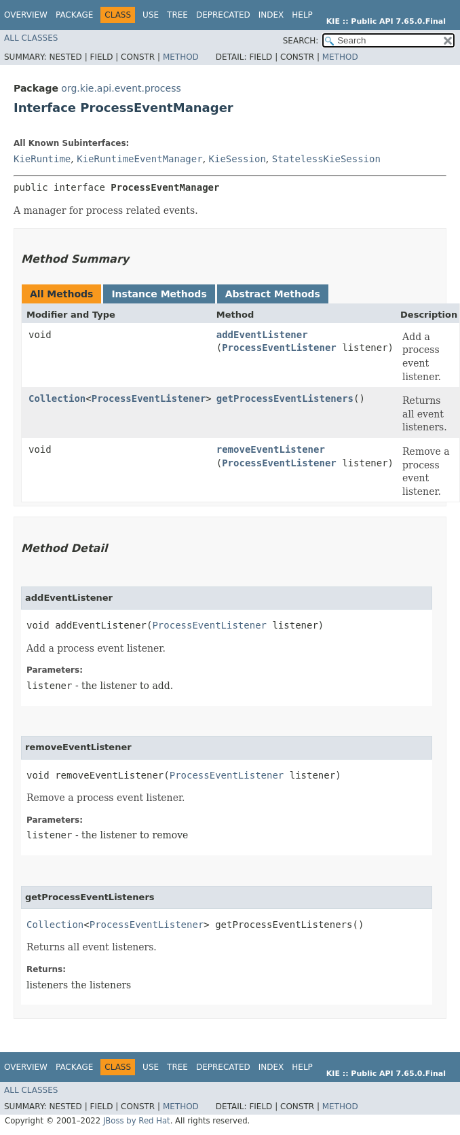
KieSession (237, 158)
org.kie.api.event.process (120, 88)
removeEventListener (270, 449)
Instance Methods (158, 294)
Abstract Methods (272, 294)
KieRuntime (42, 158)
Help (302, 15)
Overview (25, 15)
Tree (177, 15)
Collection (56, 398)
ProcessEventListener (279, 347)
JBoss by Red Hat (136, 1120)
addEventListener (262, 334)
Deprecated (223, 15)
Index (271, 15)
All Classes (31, 38)
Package (74, 15)
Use (150, 15)
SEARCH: (301, 40)
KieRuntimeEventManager (139, 158)
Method (181, 57)
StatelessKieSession (326, 158)
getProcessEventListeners (284, 398)
